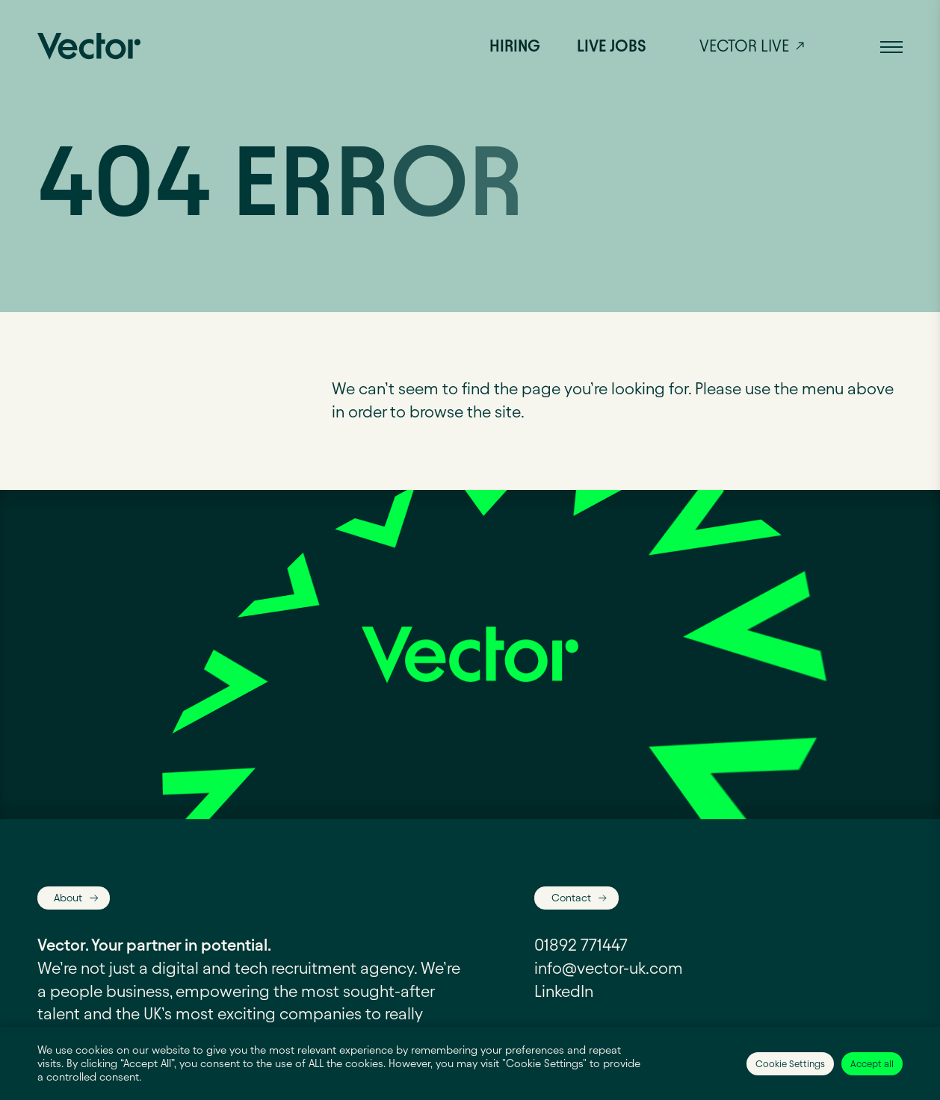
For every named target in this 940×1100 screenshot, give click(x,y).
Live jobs (611, 46)
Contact (571, 898)
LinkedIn (563, 991)
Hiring (514, 46)
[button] (891, 46)
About (68, 898)
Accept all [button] (872, 1063)
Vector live (744, 46)
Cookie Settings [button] (790, 1063)
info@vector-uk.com (608, 968)
